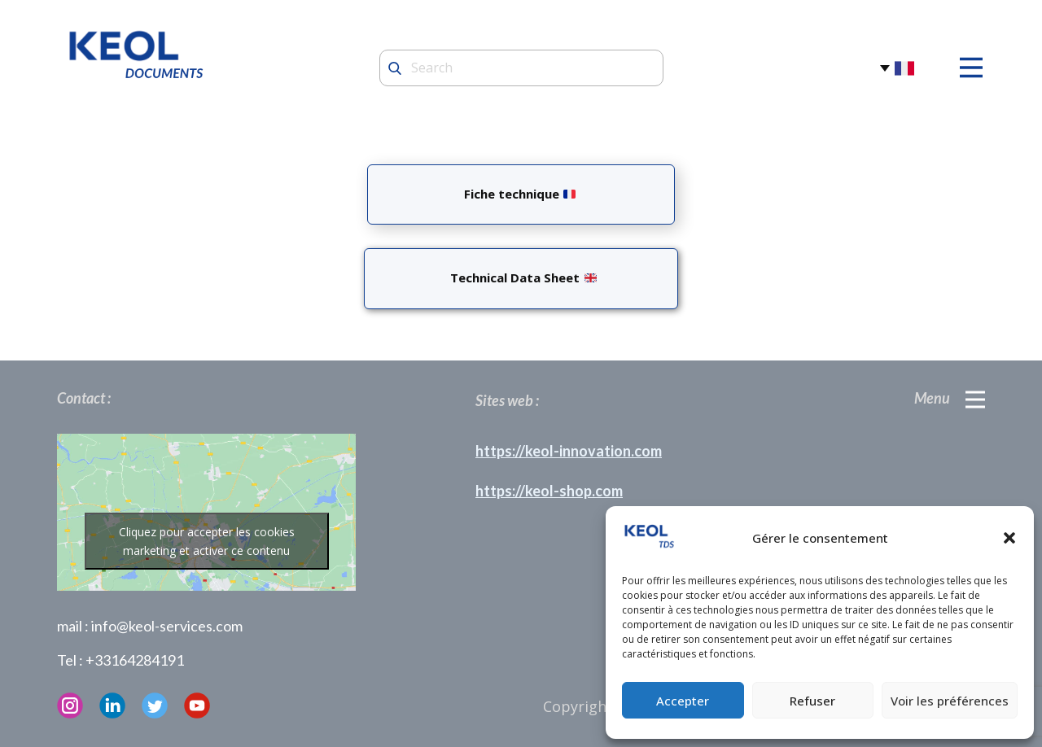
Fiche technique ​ (520, 194)
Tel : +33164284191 (120, 660)
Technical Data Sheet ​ (520, 277)
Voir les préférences (950, 700)
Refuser (812, 700)
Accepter (682, 700)
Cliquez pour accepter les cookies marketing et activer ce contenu (207, 541)
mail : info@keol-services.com (150, 626)
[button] (1009, 538)
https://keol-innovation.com (568, 451)
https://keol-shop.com (549, 491)
